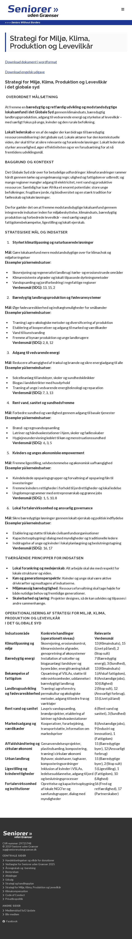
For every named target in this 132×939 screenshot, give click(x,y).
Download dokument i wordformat (31, 62)
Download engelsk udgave (25, 72)
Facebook (10, 921)
